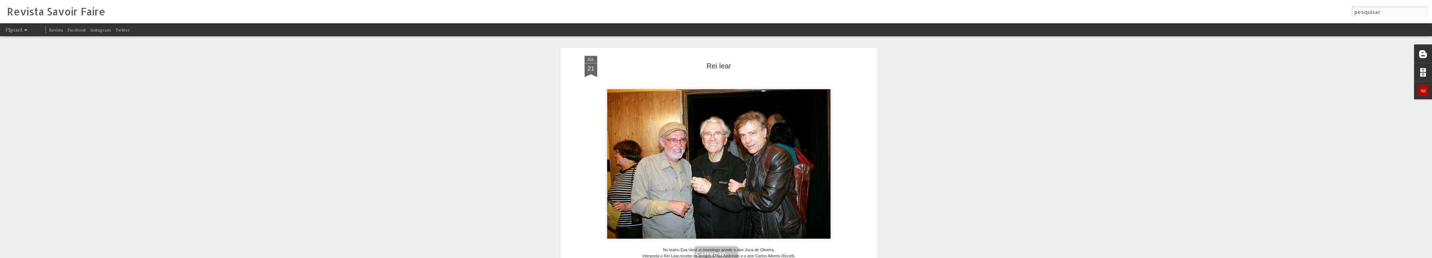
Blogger (781, 254)
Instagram (100, 30)
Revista (56, 30)
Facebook (76, 30)
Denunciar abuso (805, 254)
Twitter (122, 30)
